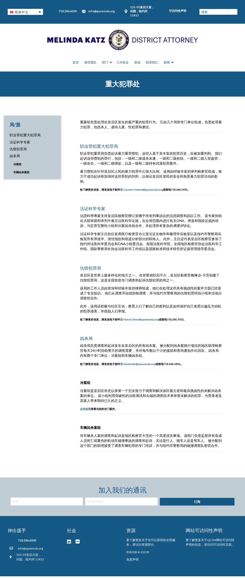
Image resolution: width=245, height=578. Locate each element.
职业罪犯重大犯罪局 (25, 137)
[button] (197, 503)
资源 (137, 63)
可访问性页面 (222, 546)
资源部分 (148, 546)
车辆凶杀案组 (21, 174)
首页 (76, 63)
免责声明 (132, 561)
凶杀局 (15, 157)
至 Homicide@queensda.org (138, 365)
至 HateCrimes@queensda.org (139, 321)
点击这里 (85, 410)
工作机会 (122, 63)
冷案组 (17, 165)
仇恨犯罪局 (18, 151)
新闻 (167, 63)
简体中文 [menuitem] (21, 12)
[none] (25, 12)
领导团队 (90, 63)
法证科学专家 (20, 144)
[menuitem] (25, 12)
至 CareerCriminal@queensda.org (141, 191)
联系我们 (152, 63)
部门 (105, 63)
